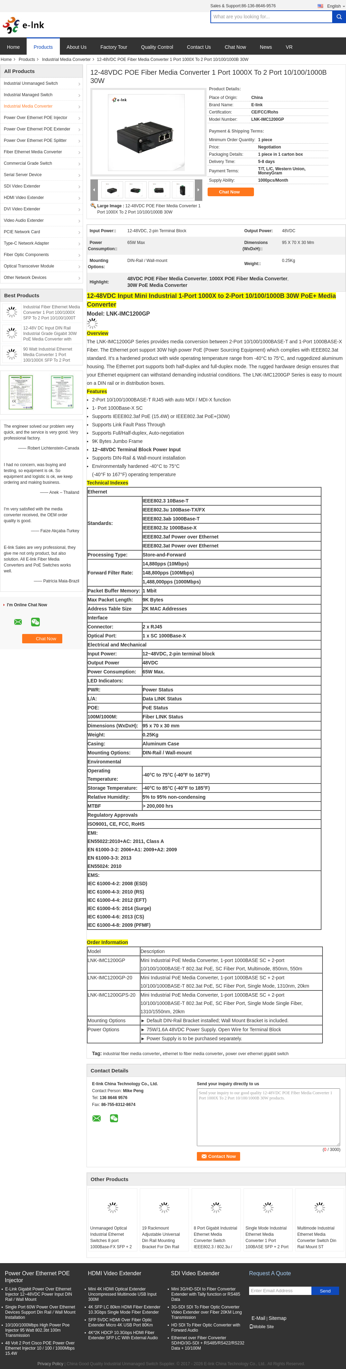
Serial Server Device (23, 174)
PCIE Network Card (22, 231)
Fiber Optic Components (26, 254)
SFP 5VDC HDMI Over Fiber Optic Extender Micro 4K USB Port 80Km (120, 1322)
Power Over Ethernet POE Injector (35, 117)
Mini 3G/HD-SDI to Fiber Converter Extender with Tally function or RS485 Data (205, 1294)
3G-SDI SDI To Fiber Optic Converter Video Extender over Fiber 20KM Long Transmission (206, 1312)
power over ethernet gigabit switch (257, 1053)
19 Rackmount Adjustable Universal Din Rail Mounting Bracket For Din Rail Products (161, 1240)
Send (325, 1291)
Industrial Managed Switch (28, 94)
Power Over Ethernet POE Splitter (35, 140)
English (336, 6)
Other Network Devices (25, 277)
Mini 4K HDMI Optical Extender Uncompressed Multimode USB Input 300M (122, 1294)
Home (13, 47)
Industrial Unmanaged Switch (31, 83)
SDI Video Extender (22, 186)
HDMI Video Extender (24, 197)
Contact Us (199, 47)
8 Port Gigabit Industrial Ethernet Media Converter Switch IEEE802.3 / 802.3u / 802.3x (215, 1240)
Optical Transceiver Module (29, 266)
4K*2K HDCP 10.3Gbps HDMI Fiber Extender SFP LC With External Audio (123, 1335)
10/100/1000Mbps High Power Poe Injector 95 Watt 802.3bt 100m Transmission (37, 1330)
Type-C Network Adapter (26, 243)
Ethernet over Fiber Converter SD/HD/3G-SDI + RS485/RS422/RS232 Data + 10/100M (207, 1343)
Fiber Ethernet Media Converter (33, 151)
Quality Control (157, 47)
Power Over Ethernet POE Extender (37, 129)
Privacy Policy (50, 1363)
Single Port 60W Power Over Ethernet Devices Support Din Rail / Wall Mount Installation (40, 1312)
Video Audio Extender (24, 220)
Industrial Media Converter (66, 59)
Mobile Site (261, 1326)
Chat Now (235, 47)
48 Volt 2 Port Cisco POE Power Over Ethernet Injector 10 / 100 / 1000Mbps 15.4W (40, 1348)
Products (43, 47)
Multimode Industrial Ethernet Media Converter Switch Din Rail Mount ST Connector (316, 1240)
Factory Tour (113, 47)
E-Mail (258, 1318)
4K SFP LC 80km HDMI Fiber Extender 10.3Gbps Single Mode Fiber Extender (124, 1310)
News (266, 47)
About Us (77, 47)
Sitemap (277, 1318)
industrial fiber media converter (131, 1053)
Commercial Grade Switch (28, 163)
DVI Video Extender (22, 209)
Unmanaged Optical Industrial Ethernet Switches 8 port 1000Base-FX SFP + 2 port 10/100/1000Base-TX (111, 1244)
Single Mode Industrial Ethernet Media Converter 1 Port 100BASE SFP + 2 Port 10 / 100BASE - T (267, 1240)
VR (289, 47)
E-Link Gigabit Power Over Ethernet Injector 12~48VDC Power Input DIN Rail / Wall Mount (38, 1294)
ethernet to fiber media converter (192, 1053)
